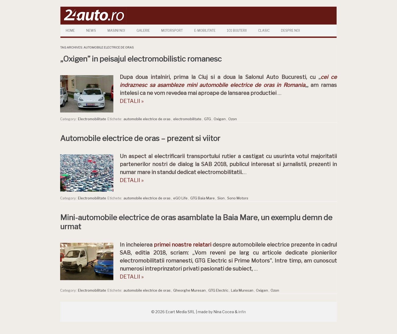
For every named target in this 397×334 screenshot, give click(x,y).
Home (70, 31)
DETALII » (132, 101)
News (91, 31)
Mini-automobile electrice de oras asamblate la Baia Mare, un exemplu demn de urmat (196, 222)
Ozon (232, 119)
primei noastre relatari (182, 245)
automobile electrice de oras (147, 119)
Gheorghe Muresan (189, 290)
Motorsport (172, 31)
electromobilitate (187, 119)
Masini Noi (116, 31)
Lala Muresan (242, 290)
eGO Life (180, 198)
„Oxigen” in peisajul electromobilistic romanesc (141, 58)
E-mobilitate (205, 31)
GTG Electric (218, 290)
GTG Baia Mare (202, 198)
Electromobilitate (92, 119)
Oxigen (220, 119)
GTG (207, 119)
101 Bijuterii (237, 31)
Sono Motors (237, 198)
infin (242, 311)
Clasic (264, 31)
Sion (221, 198)
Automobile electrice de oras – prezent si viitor (140, 138)
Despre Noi (290, 31)
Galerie (143, 31)
